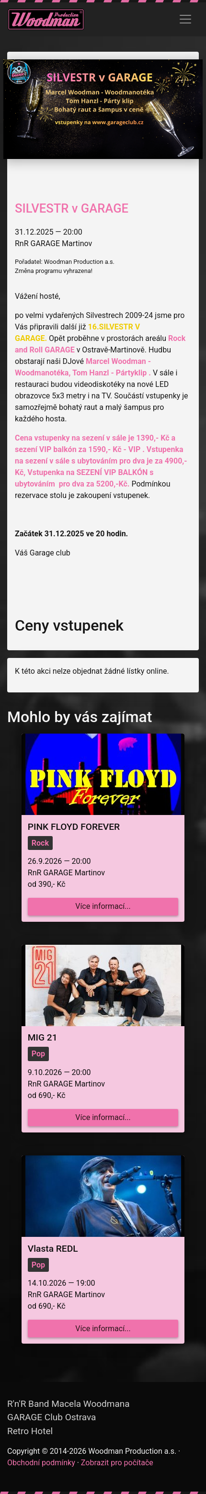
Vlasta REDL (53, 1248)
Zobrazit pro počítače (117, 1462)
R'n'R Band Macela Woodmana (68, 1403)
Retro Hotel (30, 1431)
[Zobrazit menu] (185, 19)
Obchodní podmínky (41, 1462)
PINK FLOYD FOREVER (74, 826)
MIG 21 (42, 1037)
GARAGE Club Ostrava (51, 1417)
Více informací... (103, 906)
